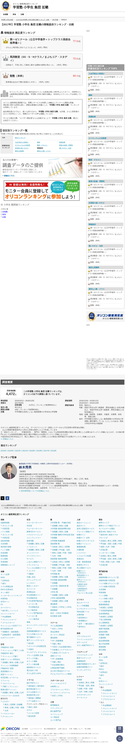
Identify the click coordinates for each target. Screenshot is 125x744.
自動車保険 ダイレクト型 (109, 577)
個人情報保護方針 (50, 729)
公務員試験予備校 (57, 668)
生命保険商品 (104, 614)
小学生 (69, 607)
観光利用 (31, 716)
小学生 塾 (54, 592)
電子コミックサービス (35, 640)
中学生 (62, 607)
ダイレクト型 (7, 526)
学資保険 (4, 562)
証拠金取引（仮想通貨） (12, 635)
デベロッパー (7, 716)
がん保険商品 (104, 623)
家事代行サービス (34, 532)
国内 (30, 707)
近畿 (4, 217)
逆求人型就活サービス (85, 529)
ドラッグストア (56, 708)
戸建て (15, 650)
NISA (3, 577)
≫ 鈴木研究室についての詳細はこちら (34, 491)
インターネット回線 (107, 553)
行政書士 (55, 650)
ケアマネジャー (67, 650)
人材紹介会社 (82, 585)
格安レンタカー (33, 586)
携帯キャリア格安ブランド (109, 526)
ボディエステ (82, 642)
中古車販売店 (32, 598)
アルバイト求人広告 (85, 593)
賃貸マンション (7, 674)
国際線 (38, 698)
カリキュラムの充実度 (22, 145)
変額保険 (102, 647)
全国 (91, 692)
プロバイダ (103, 538)
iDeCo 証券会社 (7, 589)
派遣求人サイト (83, 565)
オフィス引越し (33, 658)
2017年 (46, 451)
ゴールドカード (8, 623)
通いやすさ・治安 (65, 148)
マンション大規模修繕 (9, 665)
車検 (28, 622)
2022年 (18, 451)
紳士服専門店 (55, 711)
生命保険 (4, 553)
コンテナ (31, 571)
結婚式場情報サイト (85, 667)
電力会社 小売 (32, 670)
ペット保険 (5, 550)
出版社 (31, 649)
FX (2, 604)
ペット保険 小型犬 (106, 599)
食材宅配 (30, 541)
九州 (22, 662)
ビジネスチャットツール (86, 609)
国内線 (31, 698)
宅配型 (31, 574)
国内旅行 (31, 686)
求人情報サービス (84, 568)
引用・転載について (76, 729)
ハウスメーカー (8, 714)
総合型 (31, 643)
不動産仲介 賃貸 (7, 668)
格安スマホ (113, 535)
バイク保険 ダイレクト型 (109, 583)
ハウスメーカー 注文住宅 (10, 696)
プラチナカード (109, 699)
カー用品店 (54, 717)
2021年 (25, 451)
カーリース (31, 589)
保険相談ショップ (8, 565)
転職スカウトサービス (85, 541)
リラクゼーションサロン (60, 690)
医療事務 (59, 641)
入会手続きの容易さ (22, 142)
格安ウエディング (84, 658)
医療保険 (4, 556)
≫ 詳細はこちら (7, 439)
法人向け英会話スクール (60, 671)
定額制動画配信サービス (36, 631)
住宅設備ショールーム (9, 677)
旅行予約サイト (33, 683)
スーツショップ (56, 714)
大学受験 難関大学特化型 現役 (62, 535)
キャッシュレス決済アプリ (11, 626)
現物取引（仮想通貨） (11, 632)
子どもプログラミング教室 (61, 674)
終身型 (103, 608)
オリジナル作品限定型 (37, 646)
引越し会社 (31, 577)
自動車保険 (5, 523)
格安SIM (104, 535)
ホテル (29, 710)
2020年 (32, 451)
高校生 (54, 607)
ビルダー (5, 701)
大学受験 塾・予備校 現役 (60, 523)
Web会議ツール (83, 612)
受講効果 (62, 142)
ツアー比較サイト (34, 701)
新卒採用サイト (83, 576)
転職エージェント (84, 544)
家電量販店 (54, 705)
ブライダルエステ (84, 636)
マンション (6, 650)
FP (53, 641)
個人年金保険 (104, 644)
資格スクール (55, 656)
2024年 (3, 451)
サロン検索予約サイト (85, 645)
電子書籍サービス (34, 637)
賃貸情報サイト (7, 671)
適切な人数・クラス (44, 151)
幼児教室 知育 (55, 616)
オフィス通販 (32, 661)
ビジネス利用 (33, 713)
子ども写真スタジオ (35, 634)
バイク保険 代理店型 (107, 586)
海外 (35, 707)
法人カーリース (83, 603)
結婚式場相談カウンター (86, 664)
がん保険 (4, 559)
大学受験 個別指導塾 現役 (60, 529)
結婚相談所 (81, 661)
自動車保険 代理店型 (107, 580)
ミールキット (32, 547)
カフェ (29, 628)
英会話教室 (54, 632)
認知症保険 (103, 632)
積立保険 (102, 650)
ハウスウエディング (85, 655)
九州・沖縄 (56, 556)
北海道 (54, 547)
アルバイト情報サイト (85, 532)
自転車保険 (5, 541)
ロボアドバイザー (8, 638)
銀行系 (5, 611)
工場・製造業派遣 (84, 562)
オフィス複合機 (33, 664)
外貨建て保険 (104, 635)
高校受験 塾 (55, 544)
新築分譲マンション (9, 690)
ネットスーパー (33, 553)
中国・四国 (19, 707)
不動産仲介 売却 (7, 647)
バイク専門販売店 (35, 613)
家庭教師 (53, 610)
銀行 (4, 583)
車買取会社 (31, 592)
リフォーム (5, 681)
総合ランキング (20, 138)
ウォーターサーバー (35, 523)
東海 (4, 214)
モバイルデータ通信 (107, 529)
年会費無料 (6, 617)
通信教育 (53, 604)
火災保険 (4, 544)
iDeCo (101, 669)
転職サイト (81, 535)
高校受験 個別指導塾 (58, 559)
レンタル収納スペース (37, 568)
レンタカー (31, 583)
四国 (102, 547)
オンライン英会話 (57, 635)
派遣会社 (80, 559)
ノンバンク (13, 611)
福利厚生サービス (34, 667)
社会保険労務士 (65, 647)
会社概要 (25, 729)
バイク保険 (5, 532)
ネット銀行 (5, 592)
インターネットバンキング (11, 595)
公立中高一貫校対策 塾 (59, 586)
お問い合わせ (62, 729)
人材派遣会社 (82, 589)
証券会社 (5, 580)
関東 (92, 683)
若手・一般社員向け (86, 624)
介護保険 (102, 638)
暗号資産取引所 (7, 629)
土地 (22, 650)
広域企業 (104, 550)
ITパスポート (64, 653)
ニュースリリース (36, 729)
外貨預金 (4, 599)
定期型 (110, 608)
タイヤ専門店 (55, 720)
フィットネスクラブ (58, 683)
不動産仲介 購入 (7, 653)
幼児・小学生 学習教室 (59, 613)
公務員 (54, 653)
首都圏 (5, 212)
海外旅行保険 (6, 547)
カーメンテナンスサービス (37, 625)
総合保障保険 (104, 641)
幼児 (54, 629)
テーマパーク (82, 698)
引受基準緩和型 (107, 611)
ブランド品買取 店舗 (35, 655)
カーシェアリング (34, 580)
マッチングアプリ (84, 670)
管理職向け (83, 621)
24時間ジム (54, 686)
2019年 (39, 451)
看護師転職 (81, 547)
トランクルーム (33, 565)
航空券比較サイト (34, 689)
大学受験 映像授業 (57, 541)
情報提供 (92, 224)
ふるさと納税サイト (35, 562)
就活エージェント (84, 523)
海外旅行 (40, 686)
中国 (120, 544)
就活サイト (81, 526)
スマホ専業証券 (7, 586)
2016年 (54, 451)
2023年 (11, 451)
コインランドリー (34, 538)
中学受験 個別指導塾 (58, 580)
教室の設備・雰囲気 (66, 145)
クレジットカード (8, 614)
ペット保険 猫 (104, 602)
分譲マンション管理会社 (10, 659)
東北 (6, 704)
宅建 (54, 644)
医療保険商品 (104, 604)
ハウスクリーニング (35, 535)
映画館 (79, 680)
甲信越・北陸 (64, 550)
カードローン (6, 608)
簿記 (59, 644)
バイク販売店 (32, 610)
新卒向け (82, 627)
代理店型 (5, 529)
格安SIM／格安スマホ (107, 532)
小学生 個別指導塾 (57, 598)
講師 (38, 142)
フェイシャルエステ (85, 639)
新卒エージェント (84, 580)
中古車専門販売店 (35, 601)
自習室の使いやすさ (22, 148)
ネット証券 (5, 574)
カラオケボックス (84, 695)
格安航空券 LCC (33, 695)
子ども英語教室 (56, 626)
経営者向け (83, 618)
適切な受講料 (19, 151)
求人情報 (88, 729)
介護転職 (80, 550)
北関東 (12, 704)
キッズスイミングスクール (60, 693)
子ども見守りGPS (34, 673)
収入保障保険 (106, 620)
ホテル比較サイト (34, 692)
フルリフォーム (8, 683)
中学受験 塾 (55, 574)
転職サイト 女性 (83, 538)
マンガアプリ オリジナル (37, 652)
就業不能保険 (104, 629)
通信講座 (53, 638)
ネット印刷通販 (83, 606)
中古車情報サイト (34, 595)
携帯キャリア (104, 523)
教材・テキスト (42, 145)
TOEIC (55, 647)
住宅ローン (5, 602)
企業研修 (80, 615)
